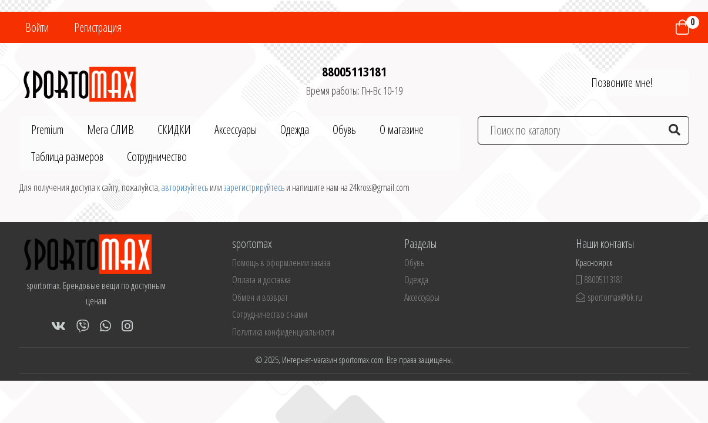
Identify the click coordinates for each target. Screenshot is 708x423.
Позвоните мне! (621, 82)
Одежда (294, 129)
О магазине (402, 129)
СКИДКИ (174, 129)
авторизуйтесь (185, 187)
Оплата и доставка (261, 279)
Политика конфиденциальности (283, 331)
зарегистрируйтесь (254, 187)
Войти (37, 27)
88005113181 (354, 71)
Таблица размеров (67, 156)
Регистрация (98, 27)
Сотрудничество (157, 156)
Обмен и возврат (260, 297)
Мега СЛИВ (110, 129)
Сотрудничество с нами (269, 314)
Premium (47, 129)
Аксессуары (235, 129)
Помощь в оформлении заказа (281, 262)
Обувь (344, 129)
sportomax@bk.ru (609, 297)
